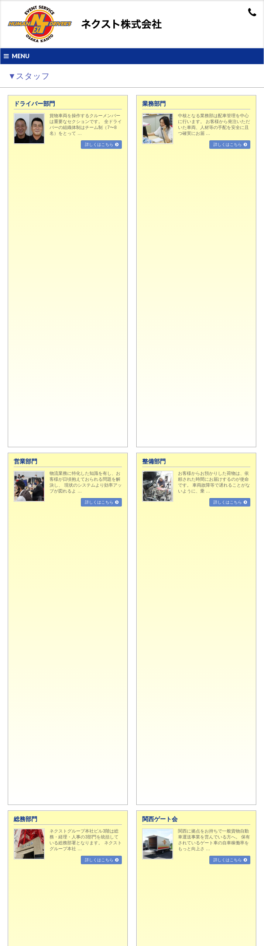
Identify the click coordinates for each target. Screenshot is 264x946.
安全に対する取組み (34, 667)
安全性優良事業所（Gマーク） (44, 679)
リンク (22, 575)
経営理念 (24, 518)
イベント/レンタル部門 (36, 633)
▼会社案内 (23, 506)
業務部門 (154, 104)
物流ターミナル (30, 794)
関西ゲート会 (160, 232)
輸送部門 (24, 610)
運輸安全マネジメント (36, 736)
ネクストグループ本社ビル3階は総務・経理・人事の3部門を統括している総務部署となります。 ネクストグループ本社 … (85, 252)
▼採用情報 (23, 863)
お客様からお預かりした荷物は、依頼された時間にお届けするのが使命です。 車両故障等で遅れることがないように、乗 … (214, 188)
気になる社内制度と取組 (38, 897)
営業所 (22, 552)
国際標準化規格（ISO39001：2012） (50, 702)
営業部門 (25, 168)
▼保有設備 (23, 770)
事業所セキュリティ (34, 748)
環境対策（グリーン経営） (40, 690)
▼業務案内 (23, 598)
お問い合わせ (28, 564)
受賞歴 (22, 759)
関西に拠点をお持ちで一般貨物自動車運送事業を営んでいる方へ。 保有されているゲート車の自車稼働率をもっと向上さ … (214, 252)
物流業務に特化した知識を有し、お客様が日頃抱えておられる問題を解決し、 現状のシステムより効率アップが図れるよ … (85, 188)
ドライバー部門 (34, 104)
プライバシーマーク (34, 713)
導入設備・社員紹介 (34, 885)
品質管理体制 (28, 656)
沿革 (20, 541)
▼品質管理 (23, 644)
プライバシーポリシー (36, 587)
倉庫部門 (24, 621)
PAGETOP (239, 416)
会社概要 (24, 529)
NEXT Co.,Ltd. (124, 931)
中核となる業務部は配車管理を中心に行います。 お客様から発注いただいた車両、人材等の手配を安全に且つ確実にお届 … (214, 124)
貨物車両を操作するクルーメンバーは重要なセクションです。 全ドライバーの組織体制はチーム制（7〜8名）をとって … (85, 124)
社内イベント (28, 908)
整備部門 (154, 168)
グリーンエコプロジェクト (40, 724)
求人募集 (24, 874)
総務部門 (25, 232)
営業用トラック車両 (34, 782)
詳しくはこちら (99, 144)
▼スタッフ (25, 295)
